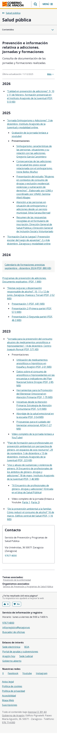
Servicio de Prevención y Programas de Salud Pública (28, 586)
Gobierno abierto (11, 660)
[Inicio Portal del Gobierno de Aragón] (12, 4)
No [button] (17, 604)
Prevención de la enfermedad (17, 580)
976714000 (11, 555)
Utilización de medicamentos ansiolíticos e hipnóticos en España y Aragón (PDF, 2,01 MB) (34, 363)
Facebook (13, 673)
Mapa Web (8, 700)
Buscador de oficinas (13, 632)
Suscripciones (9, 705)
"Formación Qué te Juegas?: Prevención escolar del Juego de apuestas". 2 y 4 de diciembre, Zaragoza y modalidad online (29, 240)
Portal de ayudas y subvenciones (20, 651)
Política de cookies (12, 686)
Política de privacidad (13, 691)
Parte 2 (35, 502)
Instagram (41, 673)
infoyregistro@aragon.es (16, 627)
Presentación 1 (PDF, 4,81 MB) (28, 303)
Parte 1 (26, 502)
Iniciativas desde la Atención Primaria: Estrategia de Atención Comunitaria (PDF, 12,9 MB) (34, 405)
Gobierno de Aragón (13, 715)
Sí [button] (6, 604)
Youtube (27, 673)
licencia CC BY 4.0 (37, 712)
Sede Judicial (26, 656)
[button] (35, 4)
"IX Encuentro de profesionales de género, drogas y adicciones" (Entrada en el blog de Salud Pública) (32, 489)
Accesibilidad (9, 695)
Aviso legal (8, 681)
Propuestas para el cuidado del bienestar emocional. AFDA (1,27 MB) (34, 425)
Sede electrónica (11, 646)
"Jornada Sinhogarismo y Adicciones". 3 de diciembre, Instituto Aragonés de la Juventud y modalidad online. (30, 124)
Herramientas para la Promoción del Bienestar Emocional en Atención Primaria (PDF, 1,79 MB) (34, 394)
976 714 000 (8, 722)
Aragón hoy (8, 656)
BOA (26, 646)
